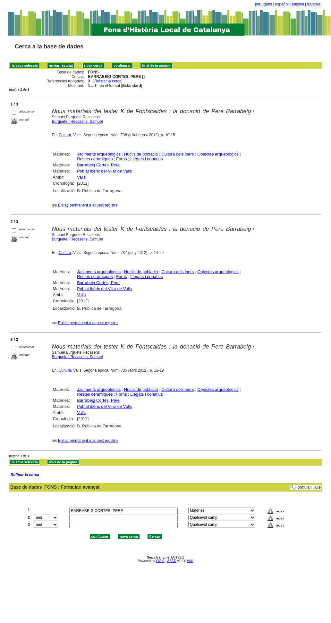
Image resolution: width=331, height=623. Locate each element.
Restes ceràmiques (95, 158)
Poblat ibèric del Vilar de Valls (104, 171)
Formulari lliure (308, 487)
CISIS (160, 561)
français (314, 4)
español (282, 4)
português (263, 4)
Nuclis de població (141, 154)
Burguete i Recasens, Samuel (77, 121)
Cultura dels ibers (177, 154)
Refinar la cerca (107, 81)
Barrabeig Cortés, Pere (98, 165)
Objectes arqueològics (218, 154)
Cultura (65, 135)
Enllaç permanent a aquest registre (88, 205)
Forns (121, 158)
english (298, 4)
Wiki (190, 561)
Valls (81, 177)
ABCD (171, 561)
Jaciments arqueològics (99, 154)
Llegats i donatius (146, 158)
